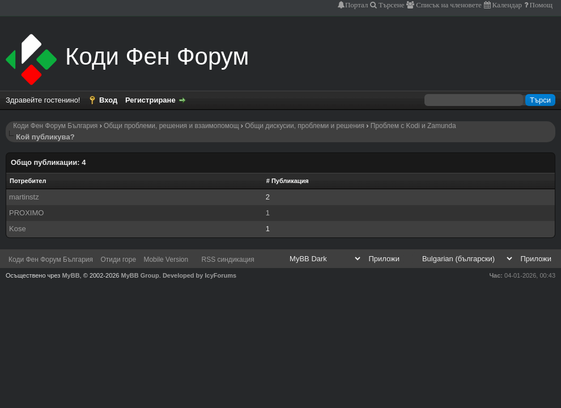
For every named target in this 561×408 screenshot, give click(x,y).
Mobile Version (165, 260)
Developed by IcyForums (199, 275)
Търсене (391, 4)
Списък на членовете (448, 4)
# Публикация (287, 180)
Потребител (28, 180)
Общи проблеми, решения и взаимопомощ (171, 126)
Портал (356, 4)
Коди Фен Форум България (55, 126)
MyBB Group (140, 275)
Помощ (540, 4)
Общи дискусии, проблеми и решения (304, 126)
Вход (108, 100)
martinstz (24, 197)
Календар (506, 4)
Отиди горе (118, 260)
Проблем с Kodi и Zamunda (413, 126)
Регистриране (150, 100)
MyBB (70, 275)
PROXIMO (26, 213)
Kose (17, 228)
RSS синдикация (228, 260)
